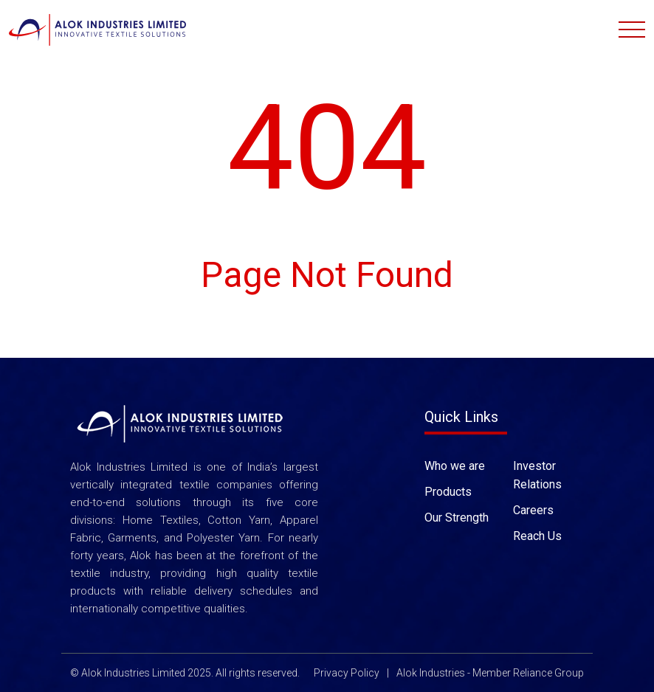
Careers (533, 509)
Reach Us (537, 535)
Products (448, 491)
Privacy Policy (346, 673)
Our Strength (456, 517)
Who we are (454, 465)
